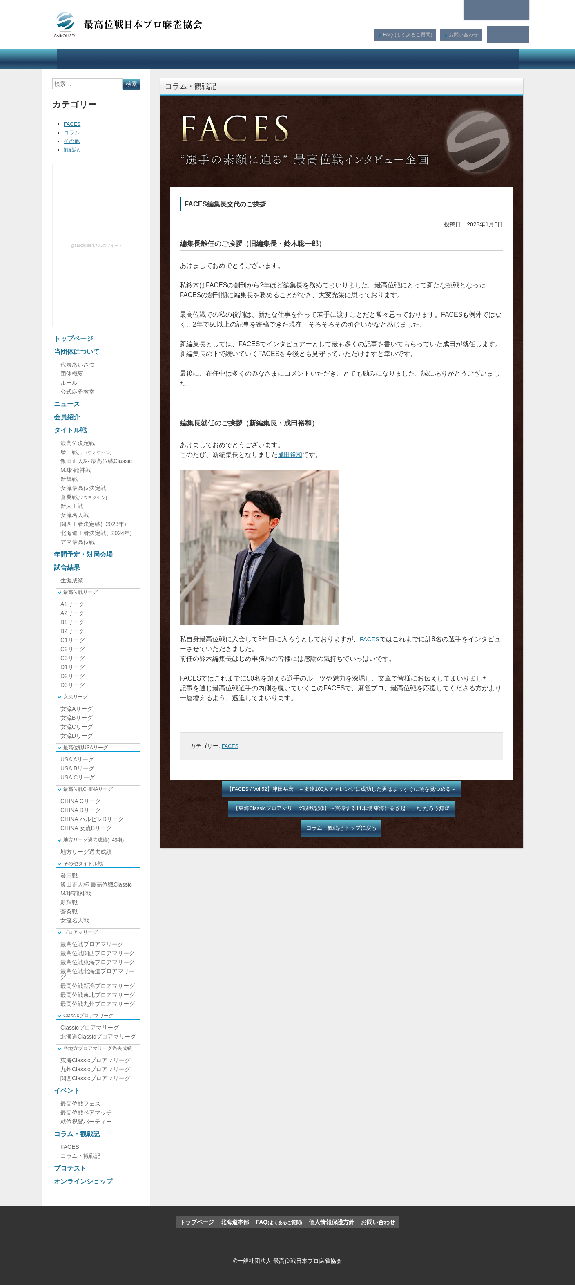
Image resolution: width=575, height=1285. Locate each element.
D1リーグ (72, 667)
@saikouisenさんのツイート (96, 245)
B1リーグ (72, 622)
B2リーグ (72, 631)
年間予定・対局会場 (261, 59)
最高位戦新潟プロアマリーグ (97, 986)
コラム (72, 132)
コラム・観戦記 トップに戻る (341, 830)
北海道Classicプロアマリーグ (98, 1036)
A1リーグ (72, 604)
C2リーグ (72, 649)
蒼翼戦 (83, 497)
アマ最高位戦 (77, 542)
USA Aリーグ (77, 759)
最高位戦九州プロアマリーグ (97, 1004)
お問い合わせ (463, 34)
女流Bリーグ (76, 717)
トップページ (73, 338)
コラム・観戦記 (391, 59)
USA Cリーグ (77, 777)
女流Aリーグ (76, 708)
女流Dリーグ (76, 735)
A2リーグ (72, 613)
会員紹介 (171, 59)
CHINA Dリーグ (80, 810)
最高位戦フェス (80, 1103)
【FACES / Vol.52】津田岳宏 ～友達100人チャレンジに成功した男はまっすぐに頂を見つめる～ (341, 789)
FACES (370, 639)
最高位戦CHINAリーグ (88, 789)
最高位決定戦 (77, 443)
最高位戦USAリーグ (85, 747)
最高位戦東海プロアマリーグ (97, 962)
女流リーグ (75, 696)
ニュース (134, 59)
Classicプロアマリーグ (88, 1015)
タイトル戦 (210, 59)
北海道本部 (496, 10)
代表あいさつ (77, 364)
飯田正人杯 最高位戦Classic (96, 461)
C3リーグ (72, 658)
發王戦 (85, 452)
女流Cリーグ (76, 726)
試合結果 (310, 59)
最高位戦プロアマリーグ (91, 944)
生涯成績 (71, 580)
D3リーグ (72, 685)
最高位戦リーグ (80, 592)
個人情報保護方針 (331, 1222)
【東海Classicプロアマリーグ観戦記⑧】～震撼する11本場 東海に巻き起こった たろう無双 (341, 809)
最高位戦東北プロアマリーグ (97, 995)
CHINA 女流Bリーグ (86, 828)
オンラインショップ (489, 59)
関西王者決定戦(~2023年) (93, 524)
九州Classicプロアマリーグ (95, 1069)
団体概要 (71, 373)
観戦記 (72, 149)
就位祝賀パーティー (86, 1121)
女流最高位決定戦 (83, 488)
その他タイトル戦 (83, 863)
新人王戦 (71, 506)
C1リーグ (72, 640)
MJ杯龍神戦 (75, 470)
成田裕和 (291, 454)
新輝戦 (69, 479)
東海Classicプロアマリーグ (95, 1060)
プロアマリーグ (80, 932)
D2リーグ (72, 676)
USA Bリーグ (77, 768)
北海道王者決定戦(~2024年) (96, 533)
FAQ (406, 34)
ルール (69, 382)
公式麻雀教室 (77, 391)
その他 (72, 141)
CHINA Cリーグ (80, 801)
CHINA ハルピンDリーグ (92, 819)
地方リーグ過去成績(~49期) (93, 839)
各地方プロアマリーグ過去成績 (97, 1048)
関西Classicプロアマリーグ (95, 1078)
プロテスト (438, 59)
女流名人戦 (74, 515)
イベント (347, 59)
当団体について (86, 59)
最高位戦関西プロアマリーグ (97, 953)
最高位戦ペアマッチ (86, 1112)
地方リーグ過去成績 (86, 851)
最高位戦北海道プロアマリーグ (97, 974)
